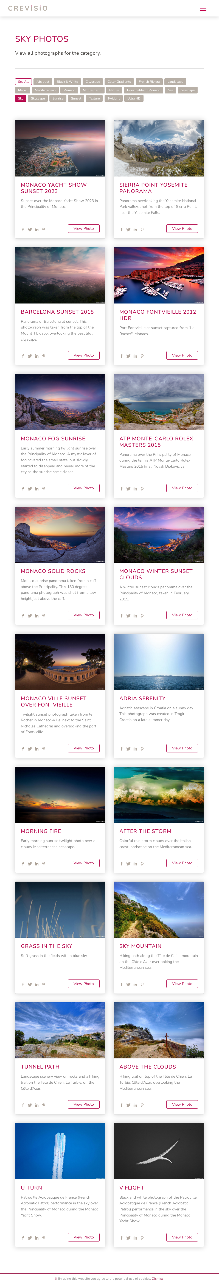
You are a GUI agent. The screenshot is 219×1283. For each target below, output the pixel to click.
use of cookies (139, 1278)
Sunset (76, 98)
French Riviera (149, 81)
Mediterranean (45, 90)
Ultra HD (134, 98)
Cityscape (93, 81)
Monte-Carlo (92, 90)
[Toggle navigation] (203, 8)
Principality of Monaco (143, 90)
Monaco (69, 90)
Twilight (114, 98)
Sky (20, 98)
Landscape (175, 81)
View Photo (84, 228)
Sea (170, 90)
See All (23, 81)
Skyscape (38, 98)
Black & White (67, 81)
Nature (114, 90)
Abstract (42, 81)
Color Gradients (119, 81)
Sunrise (57, 98)
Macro (22, 90)
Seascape (188, 90)
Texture (94, 98)
